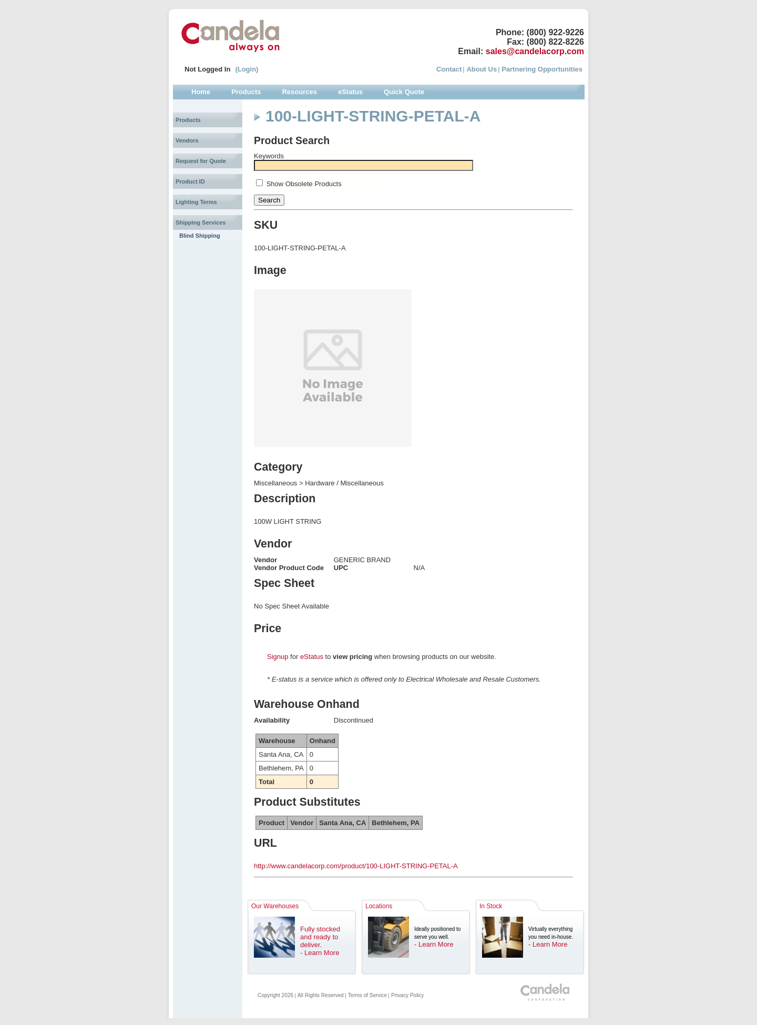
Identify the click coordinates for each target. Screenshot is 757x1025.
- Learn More (319, 953)
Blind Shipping (199, 235)
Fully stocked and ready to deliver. (320, 937)
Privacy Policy (407, 995)
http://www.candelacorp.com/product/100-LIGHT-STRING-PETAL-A (356, 866)
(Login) (246, 69)
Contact (449, 69)
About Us (481, 69)
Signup (277, 657)
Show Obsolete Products (304, 184)
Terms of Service (367, 995)
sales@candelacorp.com (535, 51)
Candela (230, 35)
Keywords (269, 156)
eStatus (311, 657)
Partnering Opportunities (542, 69)
